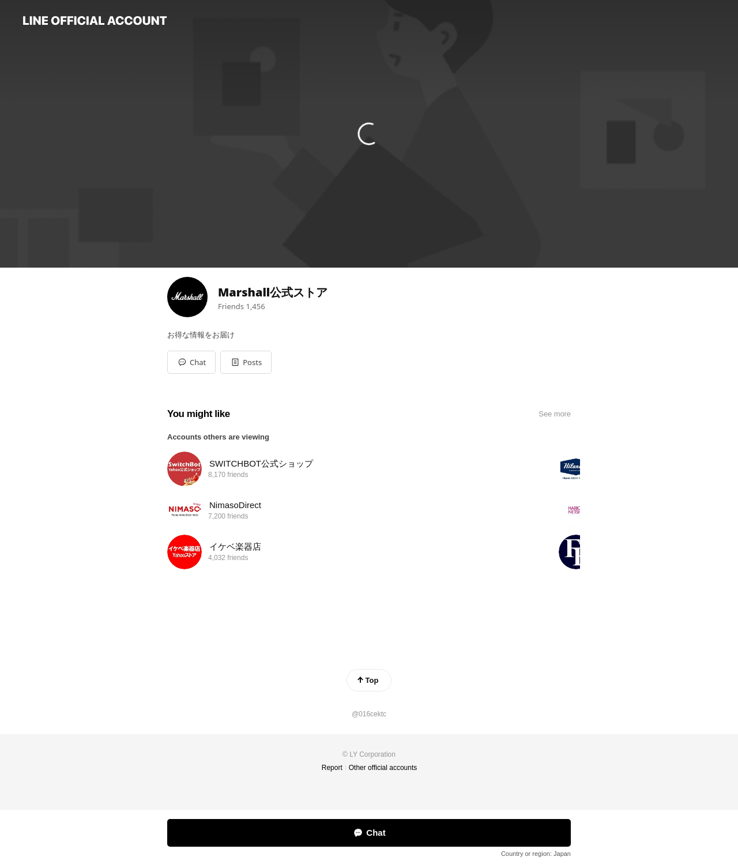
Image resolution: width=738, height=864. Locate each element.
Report (332, 768)
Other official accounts (383, 768)
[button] (246, 362)
